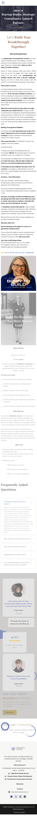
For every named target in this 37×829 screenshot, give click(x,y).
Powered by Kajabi (19, 812)
